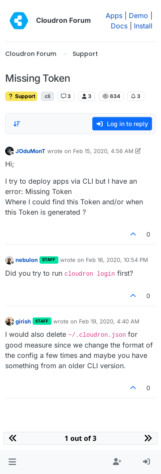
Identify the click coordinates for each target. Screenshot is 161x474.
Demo (138, 15)
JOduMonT (30, 151)
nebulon (26, 259)
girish (23, 321)
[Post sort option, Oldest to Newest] (16, 124)
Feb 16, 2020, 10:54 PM (117, 259)
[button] (12, 462)
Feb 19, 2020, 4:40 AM (109, 321)
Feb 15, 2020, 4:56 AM (103, 151)
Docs (119, 26)
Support (21, 96)
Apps (114, 15)
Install (143, 26)
